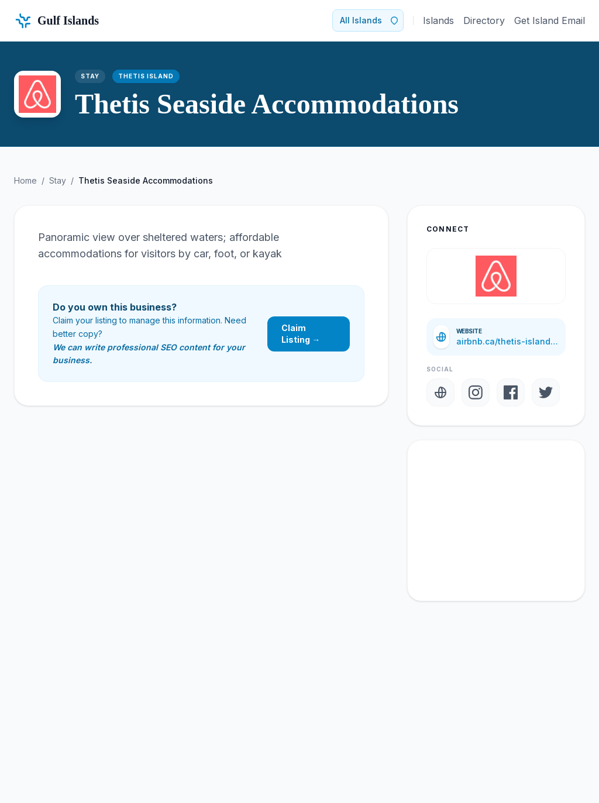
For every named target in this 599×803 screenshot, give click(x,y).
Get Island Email (549, 20)
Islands (438, 20)
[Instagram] (476, 392)
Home (25, 180)
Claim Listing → (300, 333)
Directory (484, 20)
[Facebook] (511, 392)
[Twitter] (546, 392)
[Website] (440, 392)
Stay (57, 180)
